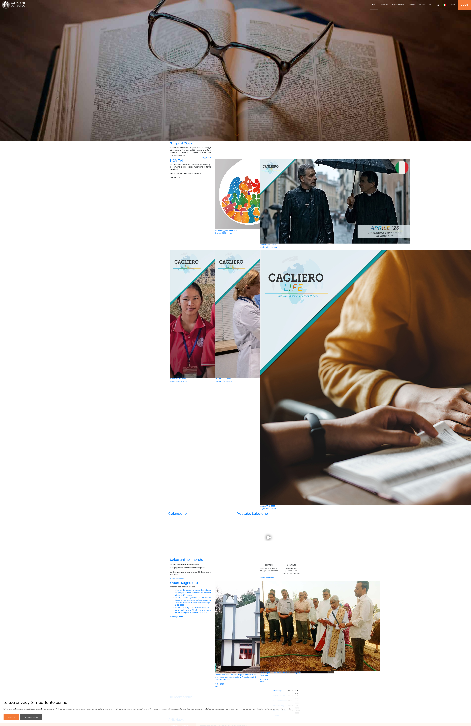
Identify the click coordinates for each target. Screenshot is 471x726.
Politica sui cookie (31, 717)
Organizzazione (398, 5)
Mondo (412, 5)
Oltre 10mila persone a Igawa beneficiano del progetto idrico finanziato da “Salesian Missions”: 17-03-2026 (193, 592)
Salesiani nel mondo (186, 559)
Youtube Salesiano (252, 513)
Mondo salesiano (267, 577)
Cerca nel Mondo (177, 579)
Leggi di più (206, 157)
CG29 (464, 5)
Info (431, 5)
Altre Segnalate (176, 617)
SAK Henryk (277, 691)
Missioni (280, 246)
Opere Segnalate (184, 582)
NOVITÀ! (176, 160)
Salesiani (384, 5)
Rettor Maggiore (235, 231)
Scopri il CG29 (181, 143)
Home (374, 5)
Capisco (11, 717)
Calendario (177, 513)
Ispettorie (269, 565)
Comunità (291, 565)
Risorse (422, 5)
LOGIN (452, 5)
